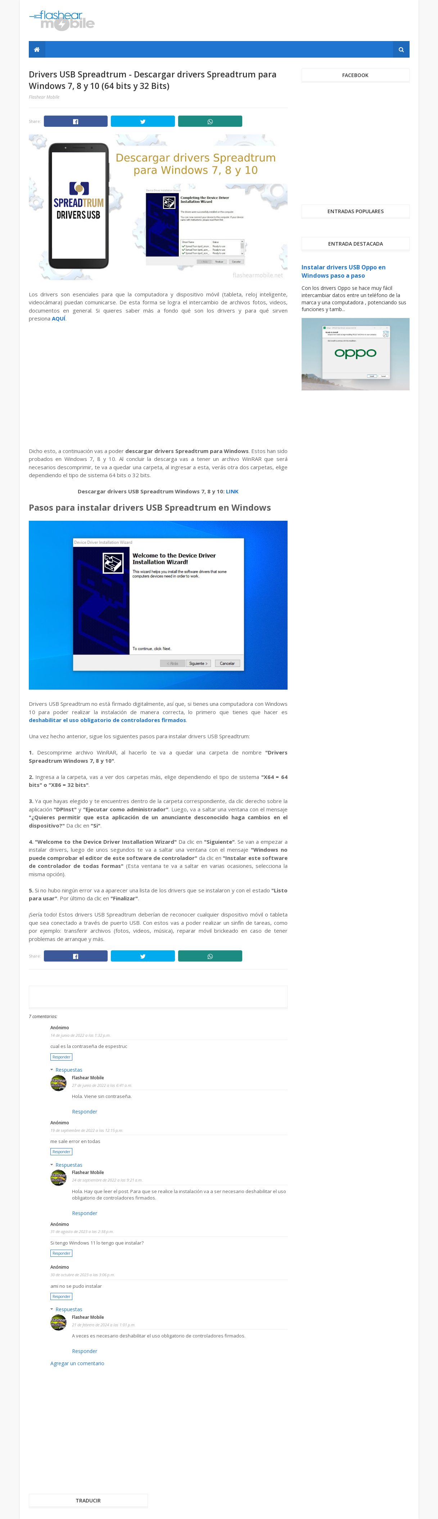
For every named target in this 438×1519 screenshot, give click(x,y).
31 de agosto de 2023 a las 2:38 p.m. (82, 1231)
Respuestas (68, 1069)
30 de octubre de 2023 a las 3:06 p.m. (82, 1274)
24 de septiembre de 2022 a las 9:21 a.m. (107, 1180)
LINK (232, 491)
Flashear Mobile (88, 1078)
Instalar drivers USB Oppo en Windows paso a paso (344, 271)
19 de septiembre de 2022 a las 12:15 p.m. (86, 1130)
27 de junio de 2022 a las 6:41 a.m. (102, 1085)
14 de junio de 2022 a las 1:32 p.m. (80, 1035)
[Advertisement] (279, 20)
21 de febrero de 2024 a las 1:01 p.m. (104, 1324)
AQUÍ (59, 318)
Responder (61, 1056)
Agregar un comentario (77, 1363)
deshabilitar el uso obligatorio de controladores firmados (107, 719)
